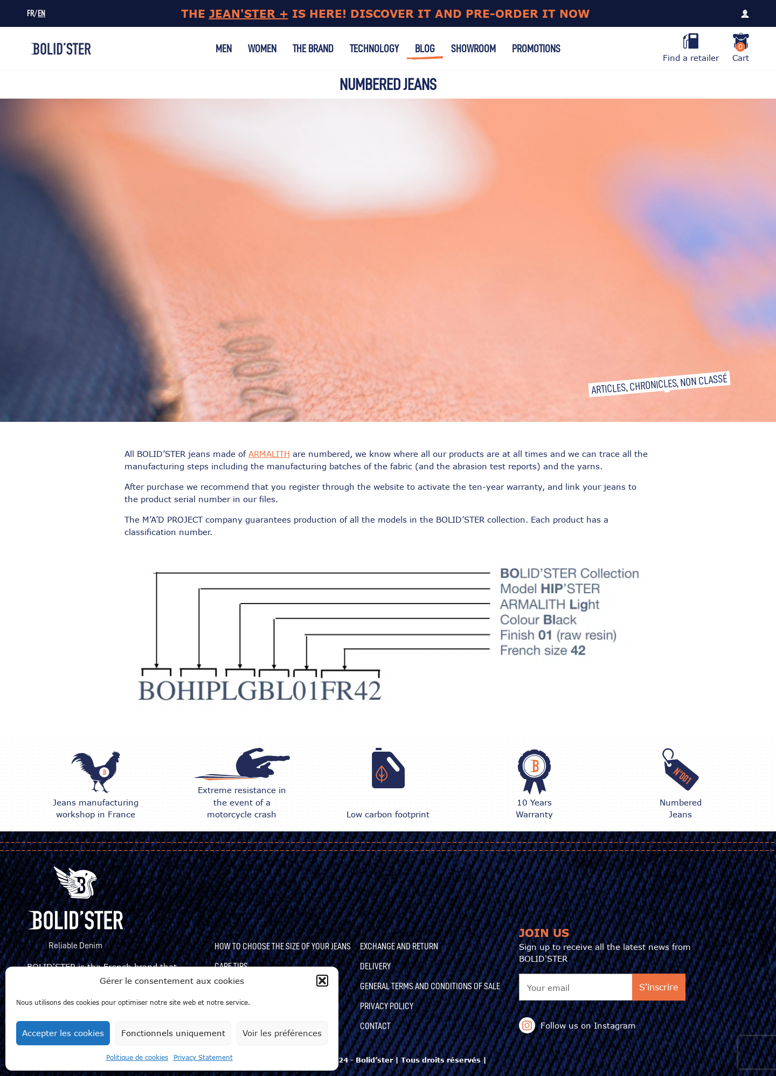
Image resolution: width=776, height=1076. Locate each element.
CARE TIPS (231, 966)
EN (41, 14)
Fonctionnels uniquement (173, 1033)
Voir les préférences (282, 1033)
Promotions (536, 48)
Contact (375, 1026)
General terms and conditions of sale (430, 986)
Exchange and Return (399, 946)
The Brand (313, 48)
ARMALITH (269, 454)
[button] (322, 980)
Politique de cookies (137, 1057)
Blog (425, 48)
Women (262, 48)
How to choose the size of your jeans (282, 946)
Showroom (473, 48)
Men (224, 48)
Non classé (704, 380)
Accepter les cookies (63, 1033)
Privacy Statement (203, 1057)
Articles (608, 388)
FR (30, 14)
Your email (548, 987)
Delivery (375, 966)
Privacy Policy (386, 1006)
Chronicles (653, 384)
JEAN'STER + (248, 13)
